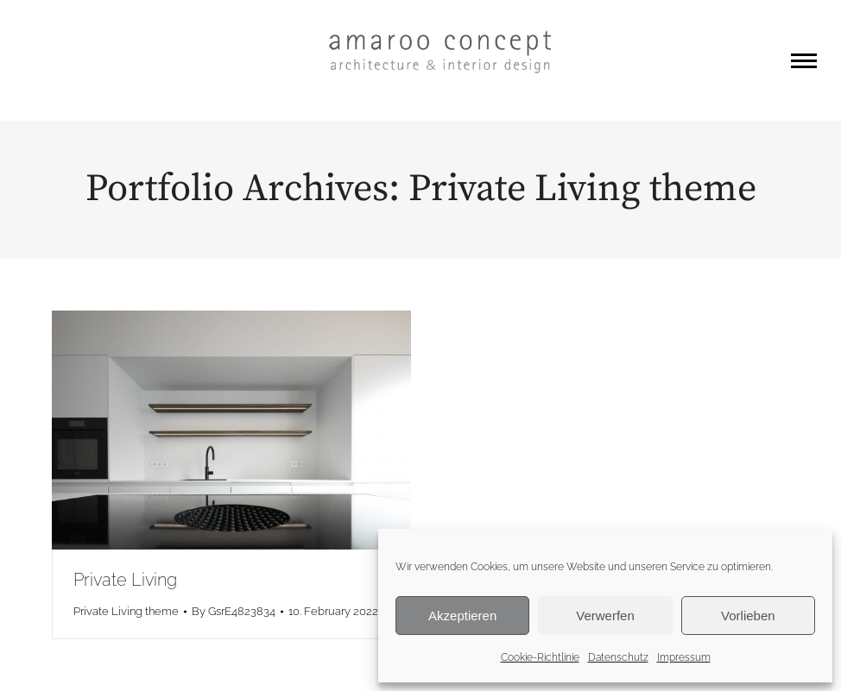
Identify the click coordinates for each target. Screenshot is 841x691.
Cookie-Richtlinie (540, 657)
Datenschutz (618, 657)
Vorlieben (748, 615)
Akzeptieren (462, 615)
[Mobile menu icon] (804, 60)
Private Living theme (126, 611)
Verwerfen (605, 615)
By (233, 611)
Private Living (125, 579)
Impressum (684, 657)
